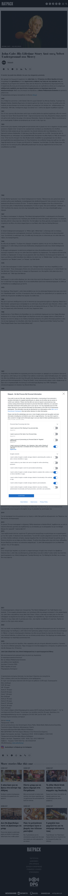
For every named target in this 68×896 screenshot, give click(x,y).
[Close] (64, 394)
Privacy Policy (44, 502)
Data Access (34, 502)
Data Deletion (24, 502)
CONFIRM (21, 495)
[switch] (55, 428)
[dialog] (34, 448)
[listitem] (34, 424)
